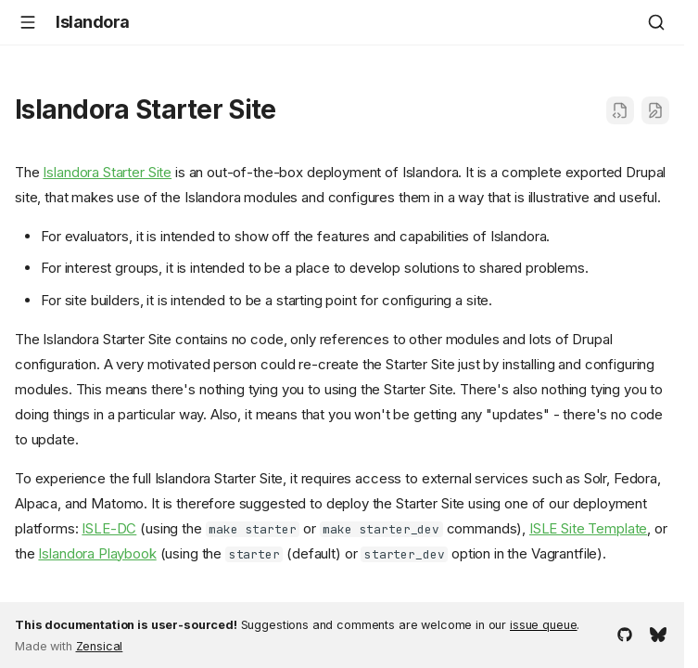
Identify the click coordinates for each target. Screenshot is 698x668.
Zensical (99, 646)
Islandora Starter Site (107, 172)
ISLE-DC (109, 528)
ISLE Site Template (588, 528)
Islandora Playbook (97, 553)
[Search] (656, 22)
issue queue (543, 625)
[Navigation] (27, 22)
